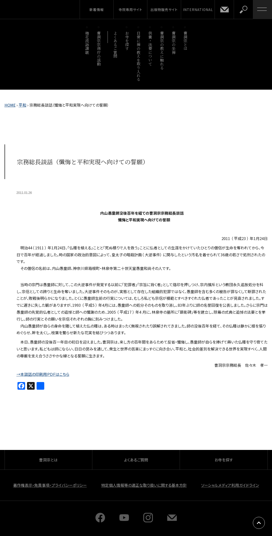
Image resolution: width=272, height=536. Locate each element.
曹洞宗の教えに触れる (162, 50)
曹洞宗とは (185, 40)
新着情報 (96, 9)
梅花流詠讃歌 (87, 42)
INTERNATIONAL (198, 9)
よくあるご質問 (115, 44)
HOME (10, 105)
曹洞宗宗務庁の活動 (99, 48)
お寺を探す (127, 40)
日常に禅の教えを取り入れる (138, 56)
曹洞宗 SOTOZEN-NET (44, 9)
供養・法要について (150, 48)
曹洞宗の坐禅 (173, 42)
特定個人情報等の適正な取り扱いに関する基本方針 (144, 485)
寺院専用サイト (130, 9)
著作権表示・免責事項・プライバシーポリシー (50, 485)
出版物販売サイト (164, 9)
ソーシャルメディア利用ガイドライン (230, 485)
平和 (22, 105)
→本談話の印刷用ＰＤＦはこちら (43, 374)
